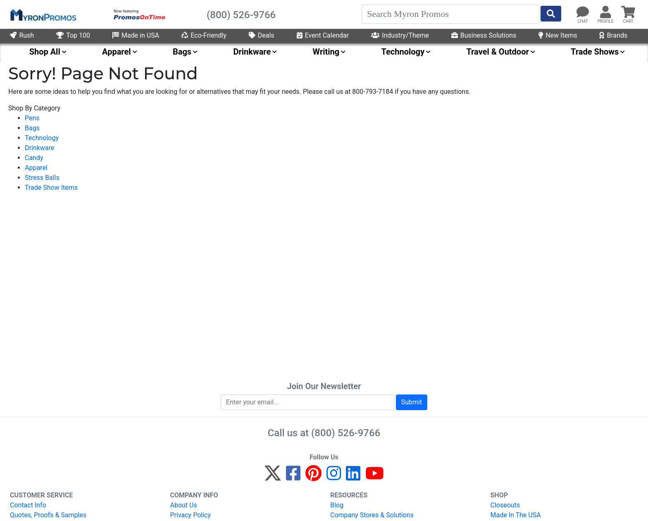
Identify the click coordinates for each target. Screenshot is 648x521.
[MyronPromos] (42, 14)
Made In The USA (516, 515)
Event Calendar (323, 35)
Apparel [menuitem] (116, 52)
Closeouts (505, 505)
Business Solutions (483, 35)
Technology (42, 138)
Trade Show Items (51, 187)
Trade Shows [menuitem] (595, 52)
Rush (22, 35)
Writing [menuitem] (326, 52)
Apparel (36, 168)
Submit (411, 402)
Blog (336, 505)
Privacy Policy (190, 515)
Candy (34, 158)
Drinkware (39, 148)
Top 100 (73, 35)
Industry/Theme (400, 35)
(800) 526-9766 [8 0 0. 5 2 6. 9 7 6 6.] (345, 433)
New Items (557, 35)
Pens (32, 118)
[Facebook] (293, 477)
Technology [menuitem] (403, 52)
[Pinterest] (313, 477)
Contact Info (28, 505)
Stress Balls (42, 178)
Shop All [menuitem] (44, 52)
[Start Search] (551, 14)
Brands (613, 35)
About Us (183, 505)
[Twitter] (273, 477)
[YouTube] (374, 477)
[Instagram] (333, 477)
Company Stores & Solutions (372, 515)
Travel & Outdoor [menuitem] (497, 52)
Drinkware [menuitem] (252, 52)
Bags (32, 128)
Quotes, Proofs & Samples (48, 515)
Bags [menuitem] (182, 52)
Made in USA (135, 35)
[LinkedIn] (353, 477)
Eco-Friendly (203, 35)
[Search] (450, 14)
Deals (261, 35)
